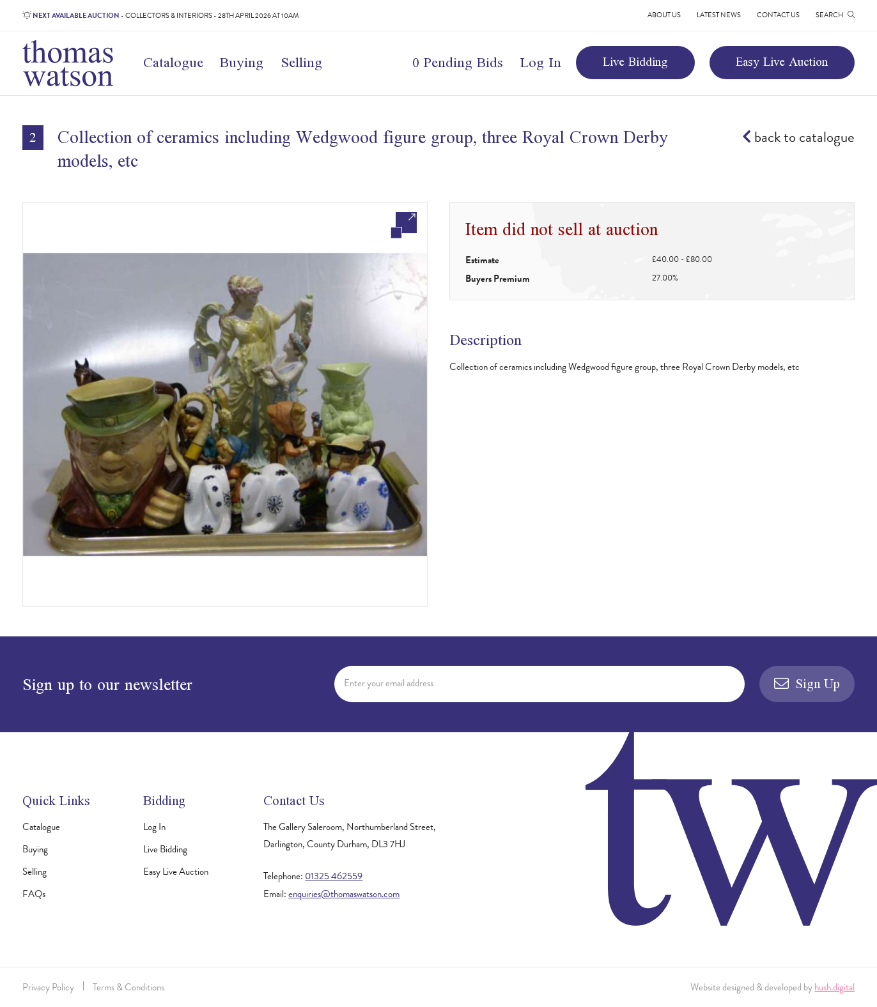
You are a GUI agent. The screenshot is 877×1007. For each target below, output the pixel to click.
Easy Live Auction (782, 61)
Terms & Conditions (128, 987)
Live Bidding (635, 61)
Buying (241, 62)
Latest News (719, 15)
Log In (540, 62)
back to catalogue (798, 136)
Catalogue (173, 62)
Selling (301, 62)
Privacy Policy (48, 987)
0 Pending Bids (457, 62)
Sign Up (807, 683)
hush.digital (834, 987)
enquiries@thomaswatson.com (344, 894)
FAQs (33, 894)
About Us (664, 15)
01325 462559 (333, 876)
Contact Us (778, 15)
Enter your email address (388, 683)
